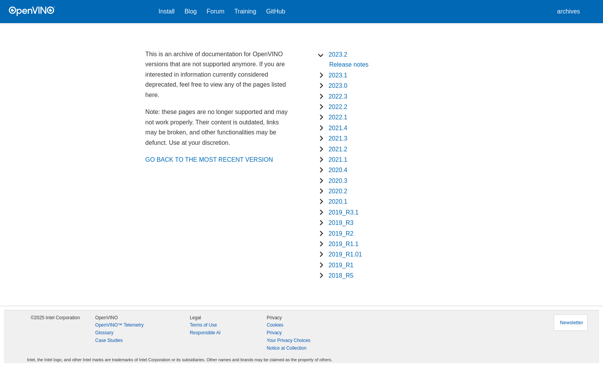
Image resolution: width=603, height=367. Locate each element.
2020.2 (337, 191)
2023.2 (337, 54)
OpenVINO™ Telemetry (119, 325)
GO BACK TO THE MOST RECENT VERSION (209, 159)
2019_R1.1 (343, 244)
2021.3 (337, 138)
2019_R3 (340, 223)
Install (166, 11)
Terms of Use (203, 325)
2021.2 (337, 149)
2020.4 (337, 170)
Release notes (348, 64)
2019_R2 (340, 233)
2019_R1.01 (345, 254)
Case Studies (109, 340)
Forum (215, 11)
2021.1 (337, 159)
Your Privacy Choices (288, 340)
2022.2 (337, 107)
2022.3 (337, 96)
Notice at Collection (286, 348)
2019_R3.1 (343, 212)
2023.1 (337, 75)
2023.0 (337, 85)
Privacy (274, 332)
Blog (191, 11)
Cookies (275, 325)
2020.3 (337, 181)
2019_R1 (340, 265)
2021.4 (337, 128)
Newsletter (571, 322)
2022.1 (337, 117)
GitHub (275, 11)
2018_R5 (340, 275)
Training (245, 11)
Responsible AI (205, 332)
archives (568, 11)
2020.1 (337, 201)
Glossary (104, 332)
